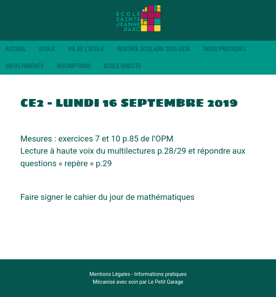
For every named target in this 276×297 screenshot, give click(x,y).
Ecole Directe (122, 65)
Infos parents (25, 65)
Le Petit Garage (165, 282)
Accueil (16, 48)
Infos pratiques (224, 48)
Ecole (47, 48)
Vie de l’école (86, 48)
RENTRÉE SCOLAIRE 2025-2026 (153, 48)
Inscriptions (74, 65)
